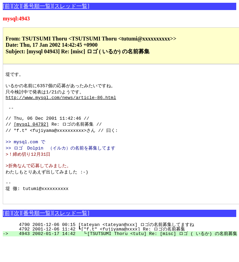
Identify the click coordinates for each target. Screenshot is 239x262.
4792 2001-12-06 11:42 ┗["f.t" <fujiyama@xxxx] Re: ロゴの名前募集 (125, 244)
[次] (16, 6)
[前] (7, 6)
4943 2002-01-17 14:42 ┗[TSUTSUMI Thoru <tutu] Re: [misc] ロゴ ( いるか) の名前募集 (123, 249)
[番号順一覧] (36, 6)
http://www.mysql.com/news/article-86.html (61, 100)
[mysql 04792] (31, 131)
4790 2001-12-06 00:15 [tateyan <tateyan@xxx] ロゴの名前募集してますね (124, 240)
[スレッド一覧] (70, 6)
